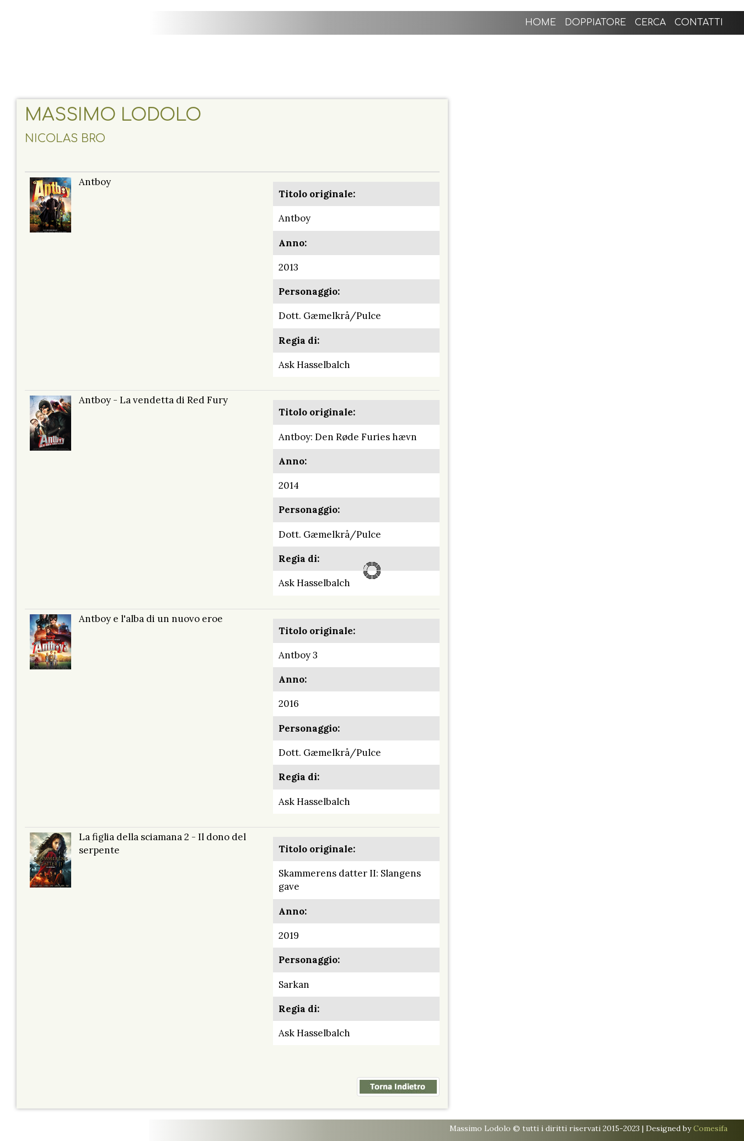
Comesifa (710, 1128)
